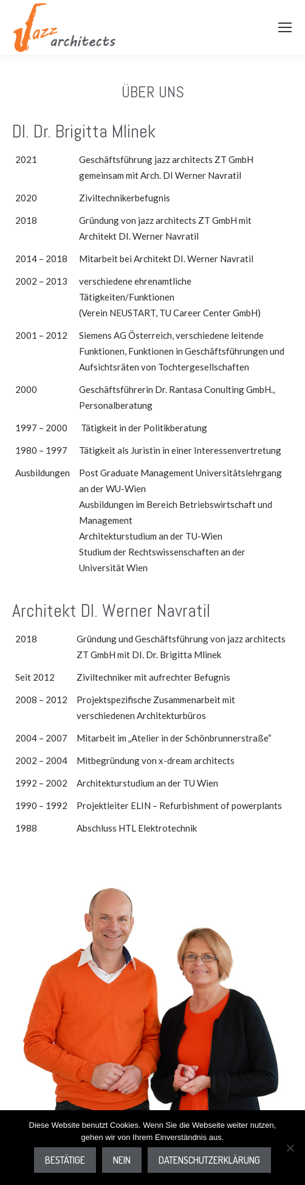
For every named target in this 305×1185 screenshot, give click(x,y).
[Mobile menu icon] (285, 27)
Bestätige (65, 1160)
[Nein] (290, 1148)
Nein (122, 1160)
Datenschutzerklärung (209, 1160)
